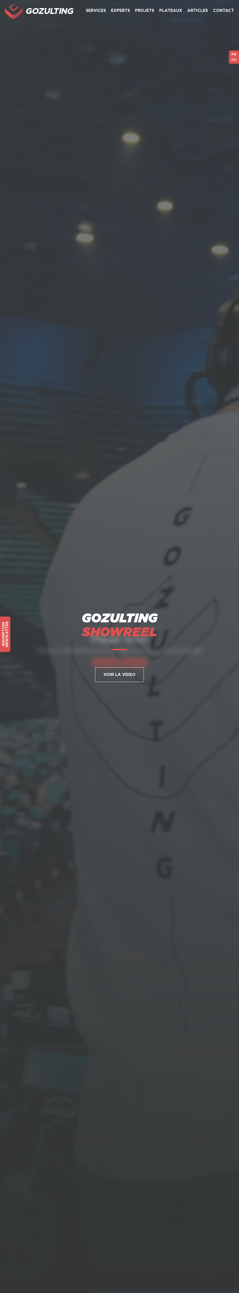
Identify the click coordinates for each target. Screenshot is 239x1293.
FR (233, 54)
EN (233, 60)
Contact (223, 10)
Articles (197, 10)
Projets (144, 10)
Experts (120, 10)
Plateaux (170, 10)
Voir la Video (119, 674)
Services (96, 10)
